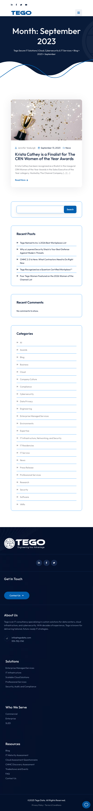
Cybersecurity (27, 394)
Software (24, 497)
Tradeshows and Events (16, 769)
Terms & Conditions (53, 805)
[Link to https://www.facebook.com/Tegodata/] (16, 5)
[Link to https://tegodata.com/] (21, 13)
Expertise (24, 430)
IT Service (25, 452)
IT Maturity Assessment (16, 755)
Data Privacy (26, 401)
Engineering (26, 408)
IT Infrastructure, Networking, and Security (40, 438)
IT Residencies (27, 445)
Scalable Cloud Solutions (17, 677)
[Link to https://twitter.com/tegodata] (21, 5)
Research (24, 482)
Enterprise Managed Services (34, 416)
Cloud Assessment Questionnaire (21, 759)
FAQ (7, 773)
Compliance (26, 386)
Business (24, 364)
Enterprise (10, 718)
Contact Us (17, 595)
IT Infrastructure (13, 672)
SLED (8, 723)
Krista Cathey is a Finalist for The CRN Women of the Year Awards (45, 156)
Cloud (23, 372)
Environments (27, 423)
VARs (22, 504)
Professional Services (30, 475)
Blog (22, 357)
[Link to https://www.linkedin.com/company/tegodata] (12, 5)
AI (21, 342)
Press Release (27, 467)
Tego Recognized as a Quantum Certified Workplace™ (46, 269)
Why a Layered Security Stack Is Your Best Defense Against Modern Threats (44, 251)
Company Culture (28, 379)
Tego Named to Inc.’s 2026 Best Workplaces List (43, 242)
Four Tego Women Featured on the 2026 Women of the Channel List (46, 278)
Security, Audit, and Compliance (20, 686)
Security (24, 489)
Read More (21, 180)
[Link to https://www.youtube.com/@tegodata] (26, 5)
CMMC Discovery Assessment (19, 764)
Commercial (11, 714)
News (68, 147)
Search (70, 209)
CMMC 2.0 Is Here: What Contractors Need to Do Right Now (46, 261)
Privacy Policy (37, 805)
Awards (23, 349)
